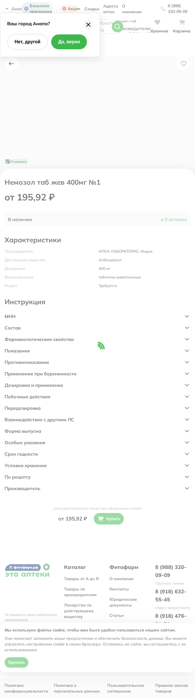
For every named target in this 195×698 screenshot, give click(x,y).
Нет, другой (27, 41)
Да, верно (69, 41)
